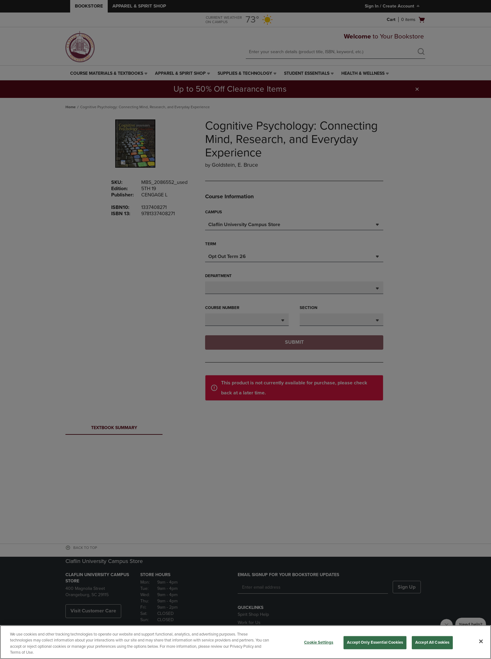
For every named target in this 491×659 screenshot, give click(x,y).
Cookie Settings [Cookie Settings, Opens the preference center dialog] (318, 642)
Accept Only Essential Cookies (375, 642)
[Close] (481, 641)
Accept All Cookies (432, 642)
